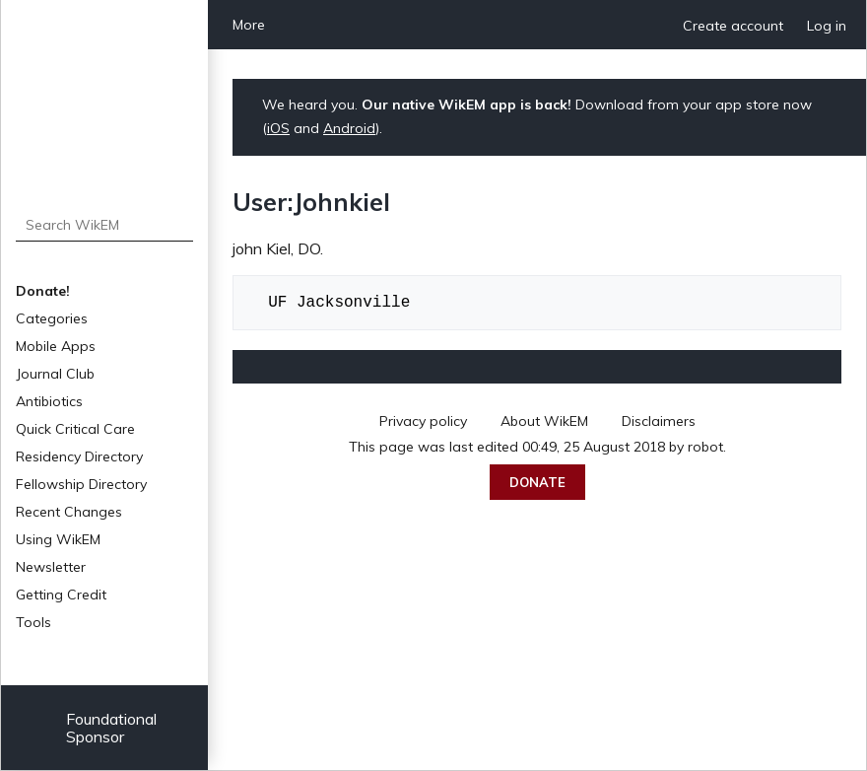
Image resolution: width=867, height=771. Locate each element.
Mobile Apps (56, 346)
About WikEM (544, 421)
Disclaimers (659, 421)
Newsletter (51, 567)
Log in (826, 26)
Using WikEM (58, 539)
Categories (52, 318)
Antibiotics (49, 401)
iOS (278, 128)
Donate (537, 482)
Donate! (43, 291)
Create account (733, 26)
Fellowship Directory (81, 484)
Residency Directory (79, 456)
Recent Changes (69, 512)
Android (349, 128)
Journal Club (55, 374)
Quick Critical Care (75, 429)
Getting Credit (61, 594)
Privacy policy (423, 421)
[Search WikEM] (105, 225)
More (249, 25)
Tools (33, 622)
